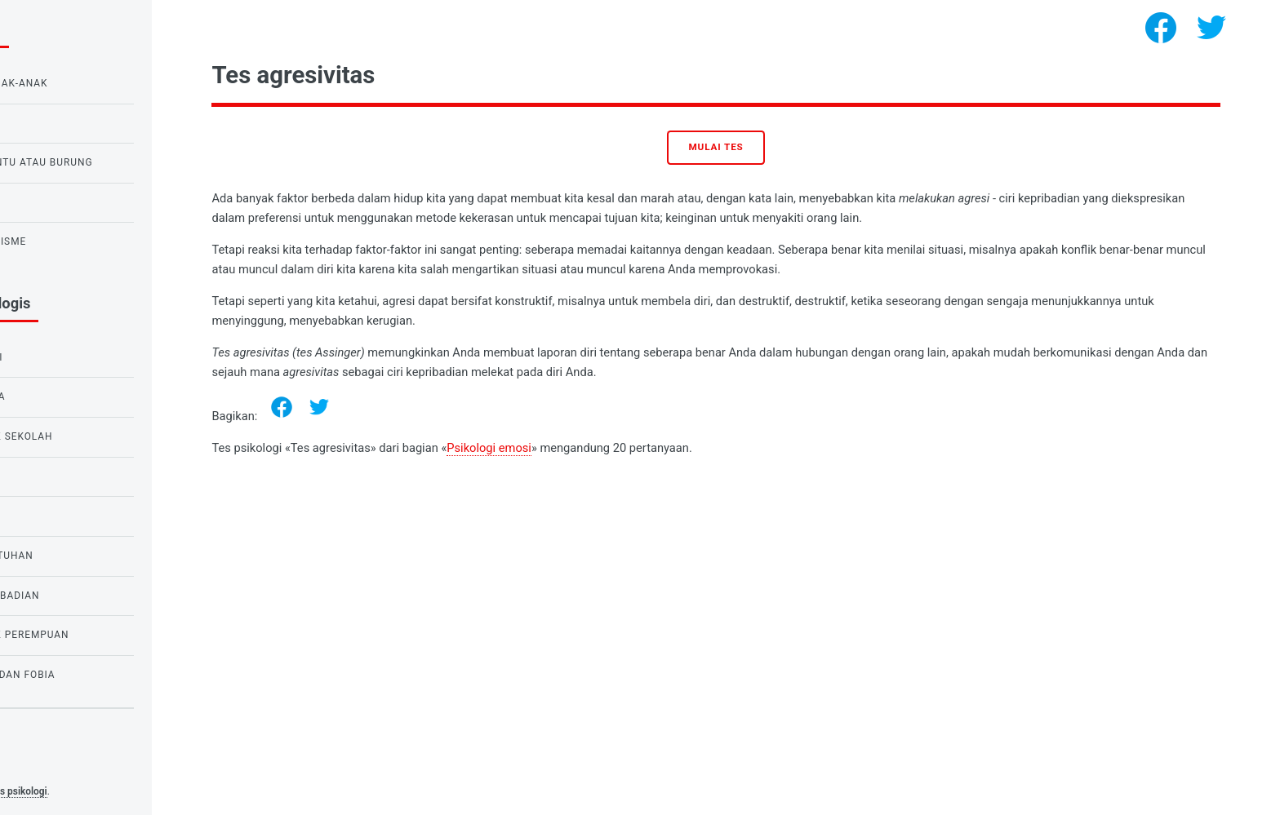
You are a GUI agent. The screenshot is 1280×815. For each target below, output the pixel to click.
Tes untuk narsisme (75, 241)
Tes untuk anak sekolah (88, 436)
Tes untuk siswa (65, 396)
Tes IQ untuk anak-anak (86, 83)
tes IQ (34, 515)
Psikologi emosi (595, 448)
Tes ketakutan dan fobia (90, 674)
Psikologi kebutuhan (79, 555)
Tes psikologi (125, 791)
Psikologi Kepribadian (82, 595)
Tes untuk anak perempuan (97, 634)
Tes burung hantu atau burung (108, 162)
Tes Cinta (45, 476)
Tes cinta (45, 202)
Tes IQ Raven (53, 123)
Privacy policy (47, 766)
